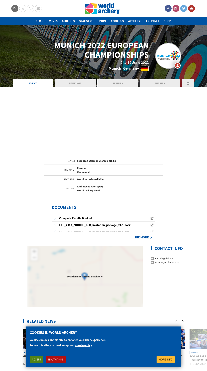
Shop (167, 21)
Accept (36, 359)
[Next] (182, 282)
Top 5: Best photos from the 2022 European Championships (81, 321)
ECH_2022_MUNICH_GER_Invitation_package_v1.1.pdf (94, 193)
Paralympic (30, 8)
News (39, 21)
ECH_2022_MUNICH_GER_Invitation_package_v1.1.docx (95, 186)
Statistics (86, 21)
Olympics (22, 8)
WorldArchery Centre (38, 8)
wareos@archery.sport (166, 223)
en (15, 8)
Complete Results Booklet (75, 179)
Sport (102, 21)
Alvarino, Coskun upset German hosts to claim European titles (165, 321)
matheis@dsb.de (163, 219)
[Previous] (176, 282)
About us (117, 21)
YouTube (191, 8)
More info (166, 359)
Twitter (183, 8)
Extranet (152, 21)
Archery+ (135, 21)
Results (118, 83)
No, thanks (56, 359)
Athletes (68, 21)
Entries (160, 83)
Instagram (176, 8)
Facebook (168, 8)
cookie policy (83, 345)
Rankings (75, 83)
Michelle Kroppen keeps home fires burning (40, 319)
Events (53, 21)
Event (33, 83)
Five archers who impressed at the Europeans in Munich (121, 321)
